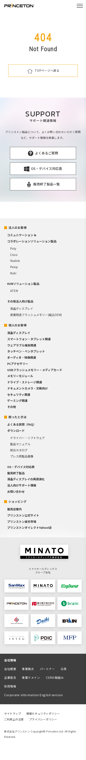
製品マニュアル (20, 444)
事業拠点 (28, 669)
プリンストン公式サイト (23, 515)
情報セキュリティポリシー (43, 713)
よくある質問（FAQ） (21, 424)
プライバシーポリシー (43, 719)
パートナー (47, 669)
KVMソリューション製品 (23, 284)
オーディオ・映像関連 (21, 357)
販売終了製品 (16, 473)
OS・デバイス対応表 (21, 467)
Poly (13, 248)
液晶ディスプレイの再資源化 (26, 479)
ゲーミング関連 (17, 400)
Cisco (14, 255)
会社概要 (10, 669)
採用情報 (10, 686)
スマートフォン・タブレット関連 (29, 339)
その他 (11, 407)
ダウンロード (16, 430)
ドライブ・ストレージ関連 (24, 382)
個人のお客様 (17, 325)
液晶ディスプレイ (21, 308)
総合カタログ (18, 450)
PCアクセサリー (17, 364)
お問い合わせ (16, 491)
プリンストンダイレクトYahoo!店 (29, 527)
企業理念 (10, 677)
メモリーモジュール (20, 376)
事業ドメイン (31, 677)
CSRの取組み (55, 677)
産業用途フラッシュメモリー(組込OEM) (36, 315)
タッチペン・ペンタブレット (26, 351)
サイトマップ (12, 713)
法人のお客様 (17, 227)
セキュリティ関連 (18, 394)
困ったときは (17, 417)
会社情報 (10, 660)
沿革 (64, 669)
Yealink (15, 261)
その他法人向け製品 (20, 301)
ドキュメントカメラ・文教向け (27, 388)
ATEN (14, 291)
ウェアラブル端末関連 (21, 345)
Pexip (14, 267)
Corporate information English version (33, 695)
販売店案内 (14, 509)
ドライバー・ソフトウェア (27, 438)
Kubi (13, 273)
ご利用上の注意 (14, 719)
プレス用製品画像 (21, 456)
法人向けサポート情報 (21, 485)
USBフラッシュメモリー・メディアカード (34, 370)
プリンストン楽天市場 (21, 521)
